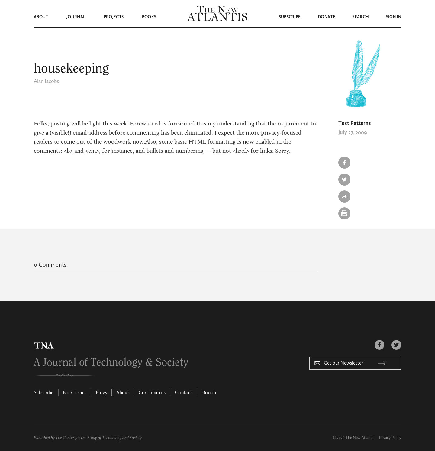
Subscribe (290, 17)
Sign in (393, 17)
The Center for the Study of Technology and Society (99, 438)
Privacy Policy (390, 438)
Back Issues (74, 393)
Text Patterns (354, 123)
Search (360, 17)
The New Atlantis (360, 438)
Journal (75, 17)
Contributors (152, 393)
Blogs (101, 393)
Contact (183, 393)
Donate (326, 17)
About (41, 17)
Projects (114, 17)
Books (149, 17)
